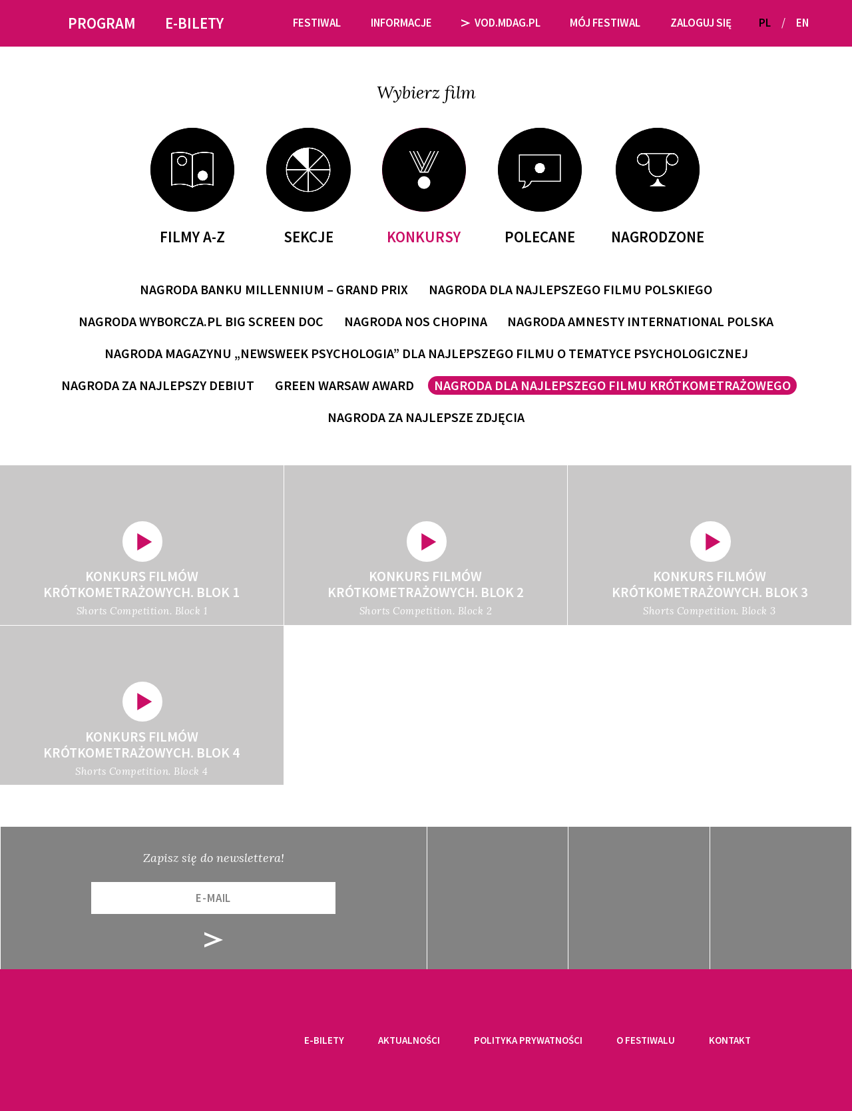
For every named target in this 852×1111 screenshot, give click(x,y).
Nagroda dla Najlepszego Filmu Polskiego (570, 289)
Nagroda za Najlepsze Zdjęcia (426, 417)
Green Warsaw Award (344, 385)
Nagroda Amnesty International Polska (640, 321)
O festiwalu (645, 1040)
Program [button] (102, 23)
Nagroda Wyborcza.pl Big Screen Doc (201, 321)
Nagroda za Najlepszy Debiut (157, 385)
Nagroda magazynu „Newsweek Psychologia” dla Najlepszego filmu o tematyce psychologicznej (426, 353)
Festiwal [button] (317, 22)
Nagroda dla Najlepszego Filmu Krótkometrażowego (612, 385)
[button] (824, 23)
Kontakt (730, 1040)
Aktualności (409, 1040)
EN (802, 22)
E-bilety (324, 1040)
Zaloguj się (701, 22)
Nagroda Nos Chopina (415, 321)
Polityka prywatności (528, 1040)
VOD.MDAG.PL (500, 22)
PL (765, 22)
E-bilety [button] (194, 23)
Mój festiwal (605, 22)
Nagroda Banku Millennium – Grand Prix (274, 289)
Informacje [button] (401, 22)
